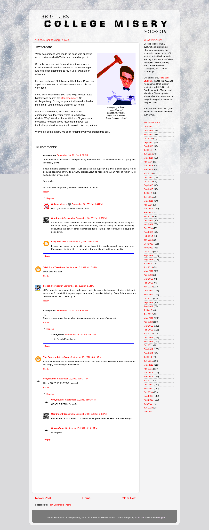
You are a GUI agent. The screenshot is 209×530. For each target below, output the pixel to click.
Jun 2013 (148, 267)
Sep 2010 (148, 396)
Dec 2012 (148, 290)
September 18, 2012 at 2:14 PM (79, 286)
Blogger (161, 517)
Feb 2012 (148, 330)
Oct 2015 (148, 181)
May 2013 (148, 271)
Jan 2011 (148, 380)
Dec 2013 (148, 244)
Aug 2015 (148, 189)
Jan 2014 (148, 240)
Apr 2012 (148, 322)
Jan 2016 (148, 173)
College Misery (59, 204)
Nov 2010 (148, 388)
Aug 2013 (148, 259)
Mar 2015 (148, 208)
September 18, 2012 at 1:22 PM (72, 155)
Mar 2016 (148, 165)
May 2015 (148, 201)
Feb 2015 (148, 212)
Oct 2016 (148, 138)
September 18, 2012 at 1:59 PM (81, 267)
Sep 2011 (148, 349)
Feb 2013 (148, 283)
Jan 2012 (148, 333)
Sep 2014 (148, 232)
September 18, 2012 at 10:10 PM (81, 428)
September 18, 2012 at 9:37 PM (72, 378)
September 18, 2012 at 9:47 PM (91, 414)
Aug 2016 (148, 146)
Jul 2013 (148, 263)
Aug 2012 (148, 306)
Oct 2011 (148, 345)
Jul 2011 (148, 357)
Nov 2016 (148, 134)
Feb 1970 (148, 411)
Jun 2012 (148, 314)
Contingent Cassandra (63, 218)
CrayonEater (49, 378)
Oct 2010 (148, 392)
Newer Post (43, 498)
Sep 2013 (148, 255)
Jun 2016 (148, 154)
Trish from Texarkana (54, 267)
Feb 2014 (148, 236)
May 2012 (148, 318)
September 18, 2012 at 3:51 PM (72, 310)
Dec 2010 (148, 384)
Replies (50, 198)
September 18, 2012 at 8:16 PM (85, 357)
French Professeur (53, 286)
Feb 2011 (148, 376)
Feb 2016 (148, 169)
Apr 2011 (148, 369)
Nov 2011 (148, 341)
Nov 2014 (148, 224)
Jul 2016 (148, 150)
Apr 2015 (148, 205)
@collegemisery (69, 98)
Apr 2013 (148, 275)
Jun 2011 (148, 361)
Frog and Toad (58, 241)
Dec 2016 (148, 130)
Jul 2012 (148, 310)
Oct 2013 (148, 251)
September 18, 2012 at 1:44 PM (87, 204)
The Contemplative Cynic (56, 357)
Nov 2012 (148, 294)
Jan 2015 (148, 216)
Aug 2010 (148, 400)
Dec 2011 (148, 337)
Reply (46, 192)
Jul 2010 (148, 404)
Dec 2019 (148, 126)
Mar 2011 (148, 372)
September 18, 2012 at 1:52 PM (91, 218)
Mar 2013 (148, 279)
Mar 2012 (148, 326)
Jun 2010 (148, 408)
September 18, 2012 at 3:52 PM (80, 334)
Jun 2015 (148, 197)
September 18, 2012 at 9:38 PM (80, 400)
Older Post (129, 498)
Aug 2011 (148, 353)
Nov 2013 (148, 247)
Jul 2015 (148, 193)
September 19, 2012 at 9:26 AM (82, 241)
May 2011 (148, 365)
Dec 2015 (148, 177)
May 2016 (148, 158)
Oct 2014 (148, 228)
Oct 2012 (148, 298)
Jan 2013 (148, 286)
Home (86, 498)
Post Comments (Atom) (60, 505)
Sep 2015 (148, 185)
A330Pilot (139, 517)
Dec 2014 (148, 220)
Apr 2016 (148, 162)
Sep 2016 (148, 142)
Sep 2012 (148, 302)
